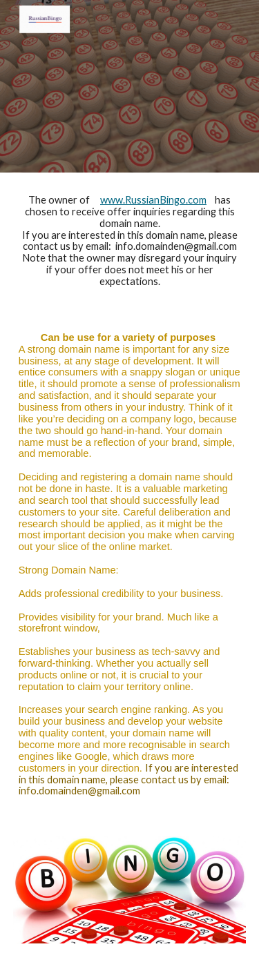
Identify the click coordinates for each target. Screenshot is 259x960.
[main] (130, 241)
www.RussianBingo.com (153, 200)
